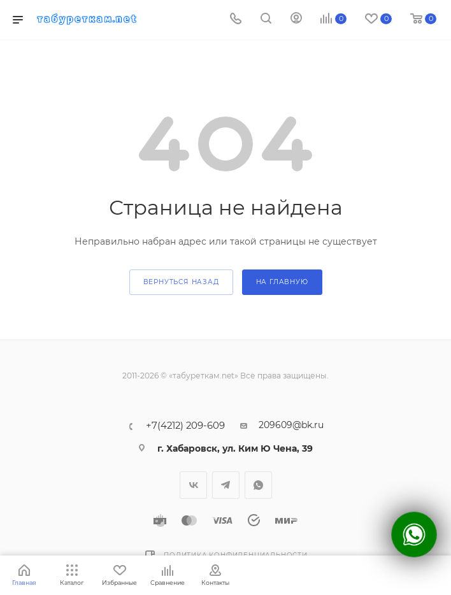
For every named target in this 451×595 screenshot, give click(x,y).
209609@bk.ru (291, 425)
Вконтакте (193, 485)
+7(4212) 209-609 (185, 426)
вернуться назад (181, 282)
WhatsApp (258, 485)
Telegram (226, 485)
